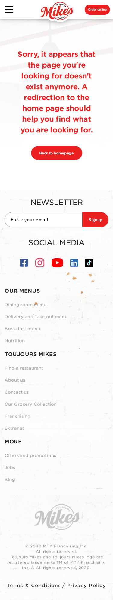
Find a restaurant (24, 368)
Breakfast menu (22, 329)
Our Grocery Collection (31, 404)
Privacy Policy (86, 585)
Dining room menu (25, 305)
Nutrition (15, 341)
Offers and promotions (30, 455)
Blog (10, 479)
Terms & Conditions (34, 585)
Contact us (17, 392)
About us (15, 380)
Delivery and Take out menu (36, 317)
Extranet (14, 428)
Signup (95, 219)
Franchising (18, 416)
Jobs (10, 467)
